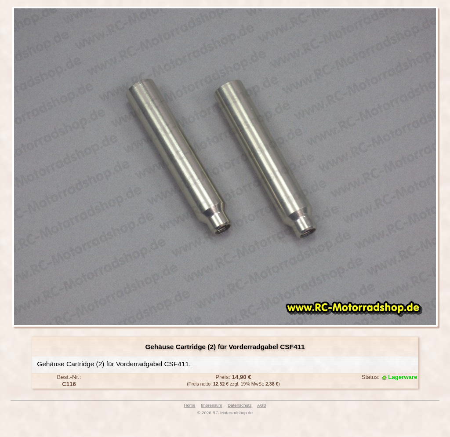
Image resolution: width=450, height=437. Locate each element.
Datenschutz (239, 405)
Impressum (211, 405)
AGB (261, 405)
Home (189, 405)
